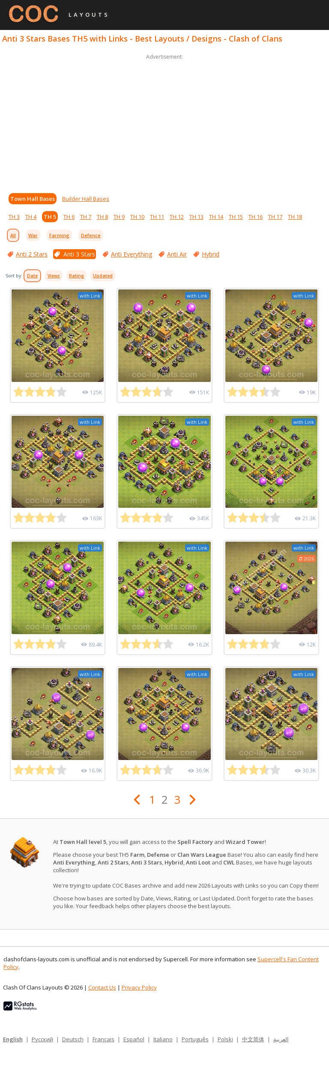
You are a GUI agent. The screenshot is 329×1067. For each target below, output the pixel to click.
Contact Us (102, 987)
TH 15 (236, 217)
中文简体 (253, 1039)
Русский (42, 1039)
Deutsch (73, 1039)
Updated (103, 276)
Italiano (163, 1039)
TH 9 (119, 217)
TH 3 (14, 217)
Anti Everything (131, 254)
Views (54, 276)
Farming (59, 235)
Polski (225, 1039)
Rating (76, 276)
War (33, 235)
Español (133, 1039)
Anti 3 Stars (79, 254)
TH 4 (30, 217)
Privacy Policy (139, 987)
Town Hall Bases (32, 199)
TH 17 (275, 217)
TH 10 (137, 217)
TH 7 (85, 217)
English (13, 1039)
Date (32, 276)
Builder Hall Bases (85, 199)
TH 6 (69, 217)
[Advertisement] (164, 122)
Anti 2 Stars (32, 254)
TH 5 (50, 217)
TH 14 (216, 217)
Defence (91, 235)
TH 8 (102, 217)
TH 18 (295, 217)
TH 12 (177, 217)
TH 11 (157, 217)
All (13, 235)
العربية (281, 1039)
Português (195, 1039)
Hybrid (210, 254)
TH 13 (196, 217)
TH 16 (255, 217)
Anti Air (177, 254)
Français (103, 1039)
